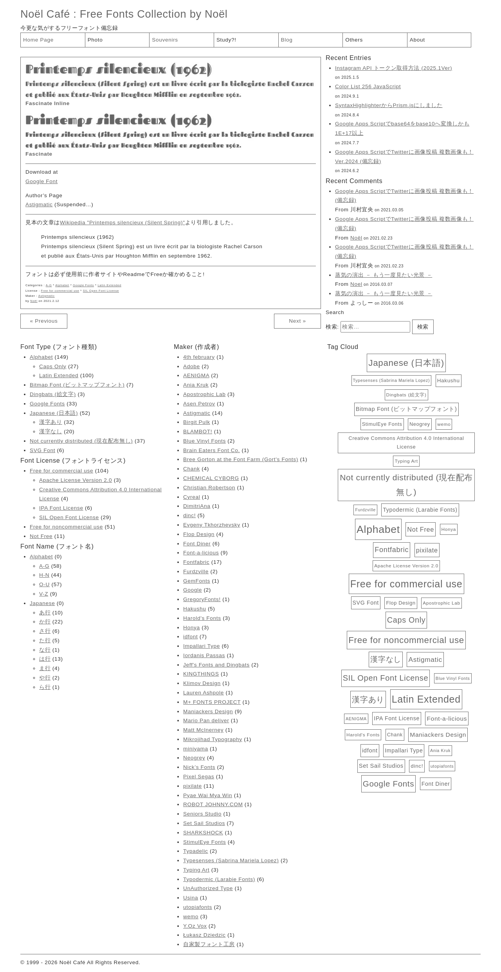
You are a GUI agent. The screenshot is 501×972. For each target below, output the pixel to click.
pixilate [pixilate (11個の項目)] (427, 550)
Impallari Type (201, 646)
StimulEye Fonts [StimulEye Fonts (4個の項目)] (382, 424)
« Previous (44, 321)
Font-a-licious (201, 553)
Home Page (38, 40)
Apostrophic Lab (204, 394)
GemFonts (196, 581)
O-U (44, 584)
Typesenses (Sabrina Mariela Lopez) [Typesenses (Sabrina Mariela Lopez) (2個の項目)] (391, 380)
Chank (191, 469)
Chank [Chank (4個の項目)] (395, 735)
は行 (44, 659)
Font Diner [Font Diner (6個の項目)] (436, 784)
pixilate (192, 786)
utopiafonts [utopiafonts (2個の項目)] (442, 766)
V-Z (43, 594)
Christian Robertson (209, 488)
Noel (356, 284)
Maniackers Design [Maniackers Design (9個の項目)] (438, 734)
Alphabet (62, 285)
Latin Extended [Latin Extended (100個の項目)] (426, 699)
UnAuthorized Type (208, 888)
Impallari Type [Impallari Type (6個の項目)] (404, 750)
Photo (95, 40)
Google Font (41, 181)
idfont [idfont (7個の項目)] (370, 750)
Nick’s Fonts (199, 767)
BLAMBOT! (197, 431)
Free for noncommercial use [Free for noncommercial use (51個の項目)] (406, 640)
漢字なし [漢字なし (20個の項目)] (385, 659)
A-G (49, 285)
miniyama (195, 749)
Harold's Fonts (202, 618)
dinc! (189, 515)
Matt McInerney (203, 730)
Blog (287, 40)
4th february (199, 357)
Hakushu (194, 609)
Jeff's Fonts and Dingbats (216, 665)
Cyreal (191, 497)
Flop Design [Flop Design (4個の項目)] (400, 603)
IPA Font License (61, 508)
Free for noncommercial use (66, 527)
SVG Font (42, 450)
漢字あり (50, 422)
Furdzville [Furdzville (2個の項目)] (365, 509)
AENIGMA (196, 375)
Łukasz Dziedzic (204, 935)
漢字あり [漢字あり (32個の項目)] (368, 699)
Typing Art (196, 870)
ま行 (44, 668)
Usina (190, 898)
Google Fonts (83, 285)
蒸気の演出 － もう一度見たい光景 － (383, 275)
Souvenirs (165, 40)
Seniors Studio (202, 814)
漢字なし (50, 431)
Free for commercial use (60, 291)
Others (354, 40)
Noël (33, 301)
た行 (44, 640)
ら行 (44, 687)
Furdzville (196, 571)
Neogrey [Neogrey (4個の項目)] (419, 424)
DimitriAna (197, 506)
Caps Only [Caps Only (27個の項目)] (406, 620)
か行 (44, 622)
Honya (191, 627)
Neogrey (194, 758)
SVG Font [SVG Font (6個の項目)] (366, 603)
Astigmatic (39, 204)
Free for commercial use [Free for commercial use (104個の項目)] (406, 583)
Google (192, 590)
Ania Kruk (196, 385)
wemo (190, 916)
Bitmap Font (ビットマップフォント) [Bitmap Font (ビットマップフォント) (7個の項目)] (406, 409)
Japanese (42, 603)
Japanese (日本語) (54, 413)
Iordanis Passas (204, 655)
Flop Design (198, 534)
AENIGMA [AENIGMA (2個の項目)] (356, 718)
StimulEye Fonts (204, 842)
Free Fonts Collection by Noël (154, 14)
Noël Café (45, 14)
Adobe (191, 366)
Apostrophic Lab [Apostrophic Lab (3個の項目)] (441, 602)
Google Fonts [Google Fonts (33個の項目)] (388, 783)
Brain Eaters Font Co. (211, 450)
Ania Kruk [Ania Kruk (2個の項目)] (440, 750)
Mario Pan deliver (206, 720)
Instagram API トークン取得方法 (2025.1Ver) (393, 68)
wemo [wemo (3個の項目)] (444, 424)
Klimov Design (202, 683)
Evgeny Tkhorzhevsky (211, 525)
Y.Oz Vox (195, 926)
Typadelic (195, 851)
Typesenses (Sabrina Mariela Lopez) (231, 860)
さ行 (44, 631)
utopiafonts (197, 907)
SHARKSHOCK (203, 833)
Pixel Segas (198, 776)
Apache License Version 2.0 (75, 480)
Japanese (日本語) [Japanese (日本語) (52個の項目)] (406, 363)
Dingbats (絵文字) (53, 394)
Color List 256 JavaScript (368, 86)
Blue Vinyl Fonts (204, 441)
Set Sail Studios (204, 823)
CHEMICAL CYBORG (211, 478)
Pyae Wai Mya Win (207, 795)
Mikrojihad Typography (212, 739)
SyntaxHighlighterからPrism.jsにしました (389, 105)
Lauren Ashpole (203, 693)
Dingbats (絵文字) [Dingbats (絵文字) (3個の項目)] (406, 394)
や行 (44, 678)
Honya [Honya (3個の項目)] (449, 529)
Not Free (41, 536)
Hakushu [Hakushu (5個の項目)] (448, 380)
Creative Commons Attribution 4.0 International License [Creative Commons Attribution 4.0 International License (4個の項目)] (406, 442)
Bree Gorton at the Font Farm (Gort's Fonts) (240, 459)
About (417, 40)
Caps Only (53, 366)
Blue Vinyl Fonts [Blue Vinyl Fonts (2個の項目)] (453, 678)
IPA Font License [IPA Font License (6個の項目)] (397, 718)
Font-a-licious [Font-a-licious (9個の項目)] (447, 718)
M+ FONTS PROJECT (212, 702)
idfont (190, 637)
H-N (44, 575)
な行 (44, 650)
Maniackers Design (208, 711)
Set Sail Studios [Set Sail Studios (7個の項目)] (381, 766)
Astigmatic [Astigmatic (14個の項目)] (425, 659)
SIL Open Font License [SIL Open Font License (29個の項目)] (386, 678)
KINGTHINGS (201, 674)
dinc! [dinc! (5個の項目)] (417, 766)
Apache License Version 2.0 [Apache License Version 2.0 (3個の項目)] (406, 565)
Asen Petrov (199, 404)
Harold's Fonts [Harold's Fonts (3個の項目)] (363, 734)
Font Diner (197, 544)
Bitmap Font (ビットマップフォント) (77, 385)
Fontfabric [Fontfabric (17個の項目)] (392, 550)
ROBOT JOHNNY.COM (213, 804)
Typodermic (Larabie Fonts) (219, 879)
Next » (297, 321)
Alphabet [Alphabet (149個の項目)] (378, 529)
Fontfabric (196, 562)
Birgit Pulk (196, 422)
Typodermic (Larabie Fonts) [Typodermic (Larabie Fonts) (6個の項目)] (420, 510)
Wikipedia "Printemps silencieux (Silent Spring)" (122, 222)
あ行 (44, 613)
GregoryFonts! (202, 599)
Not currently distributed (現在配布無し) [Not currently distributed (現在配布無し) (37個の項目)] (406, 484)
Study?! (226, 40)
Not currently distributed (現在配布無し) (81, 441)
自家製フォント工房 (209, 944)
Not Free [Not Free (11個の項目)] (420, 529)
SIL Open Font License (101, 291)
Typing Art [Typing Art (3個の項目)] (406, 460)
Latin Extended (109, 285)
